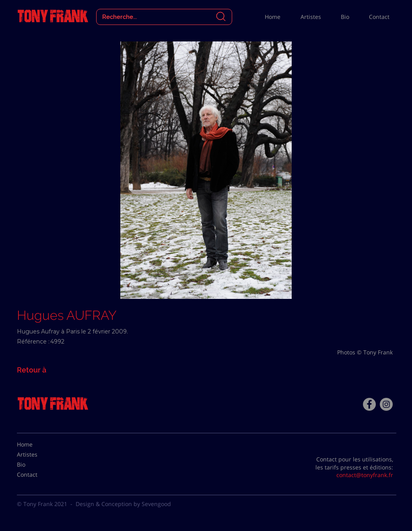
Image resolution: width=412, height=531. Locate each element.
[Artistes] (37, 454)
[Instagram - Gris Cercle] (386, 404)
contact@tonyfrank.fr (364, 475)
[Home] (37, 444)
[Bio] (37, 464)
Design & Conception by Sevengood (123, 504)
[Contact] (37, 474)
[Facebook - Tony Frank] (369, 404)
